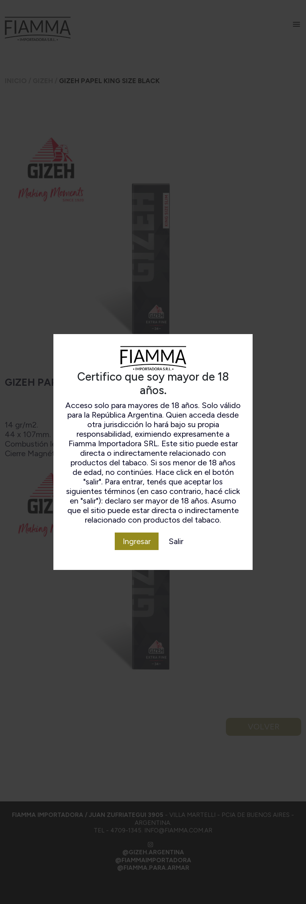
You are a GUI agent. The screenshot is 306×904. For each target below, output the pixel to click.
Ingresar (137, 541)
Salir (176, 541)
